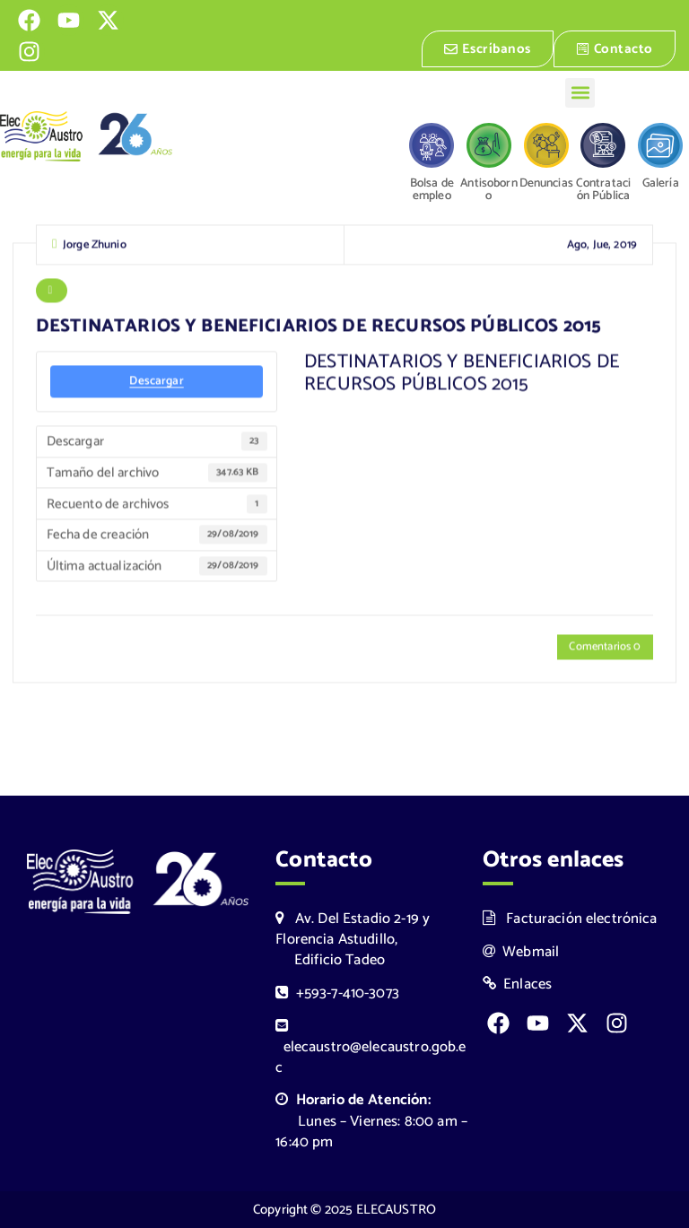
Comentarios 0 (605, 648)
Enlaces (518, 984)
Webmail (521, 952)
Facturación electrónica (570, 919)
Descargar (156, 382)
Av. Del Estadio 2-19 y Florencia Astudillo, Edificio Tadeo (352, 939)
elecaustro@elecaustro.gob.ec (370, 1049)
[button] (580, 93)
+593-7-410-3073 (337, 993)
